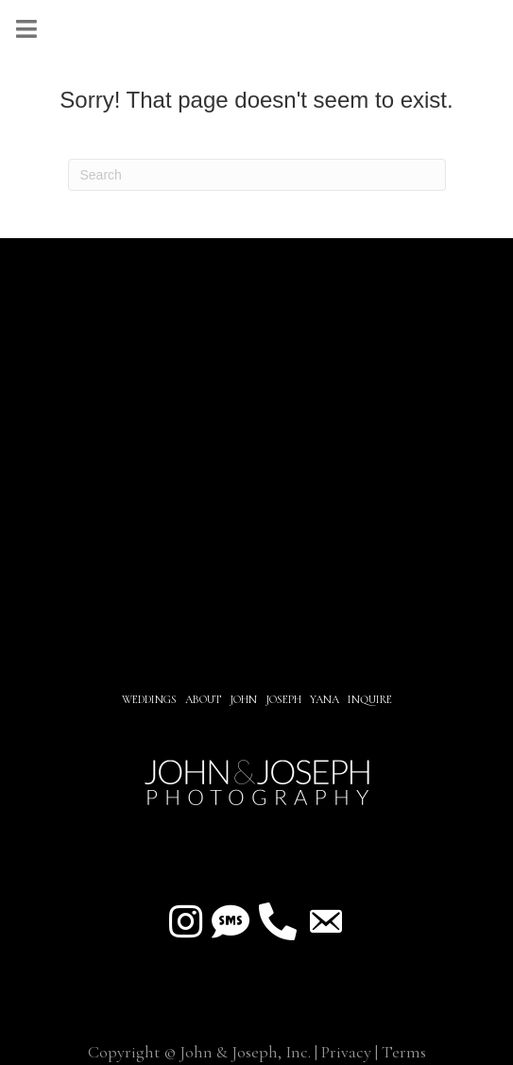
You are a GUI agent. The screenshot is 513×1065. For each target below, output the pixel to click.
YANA (324, 699)
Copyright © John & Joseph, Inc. (199, 1051)
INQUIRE (370, 699)
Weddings (149, 699)
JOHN (243, 699)
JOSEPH (283, 699)
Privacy (346, 1051)
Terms (404, 1051)
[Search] (257, 175)
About (204, 699)
